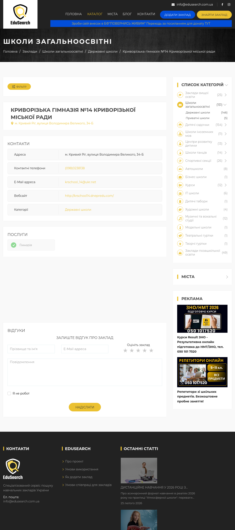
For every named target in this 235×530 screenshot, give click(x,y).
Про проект (74, 463)
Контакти (151, 14)
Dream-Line (223, 524)
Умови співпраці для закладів (88, 487)
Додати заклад (181, 14)
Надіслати (84, 409)
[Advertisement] (84, 294)
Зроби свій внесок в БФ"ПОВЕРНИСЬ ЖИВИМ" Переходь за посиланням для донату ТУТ (141, 23)
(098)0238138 (75, 169)
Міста (115, 14)
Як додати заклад (78, 479)
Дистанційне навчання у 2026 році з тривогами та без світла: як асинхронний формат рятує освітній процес (191, 463)
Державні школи (78, 210)
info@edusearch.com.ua (21, 503)
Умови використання (81, 471)
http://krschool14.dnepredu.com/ (89, 197)
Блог (131, 14)
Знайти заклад (215, 14)
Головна (74, 14)
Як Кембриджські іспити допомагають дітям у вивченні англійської (192, 489)
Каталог (96, 14)
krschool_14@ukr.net (80, 183)
